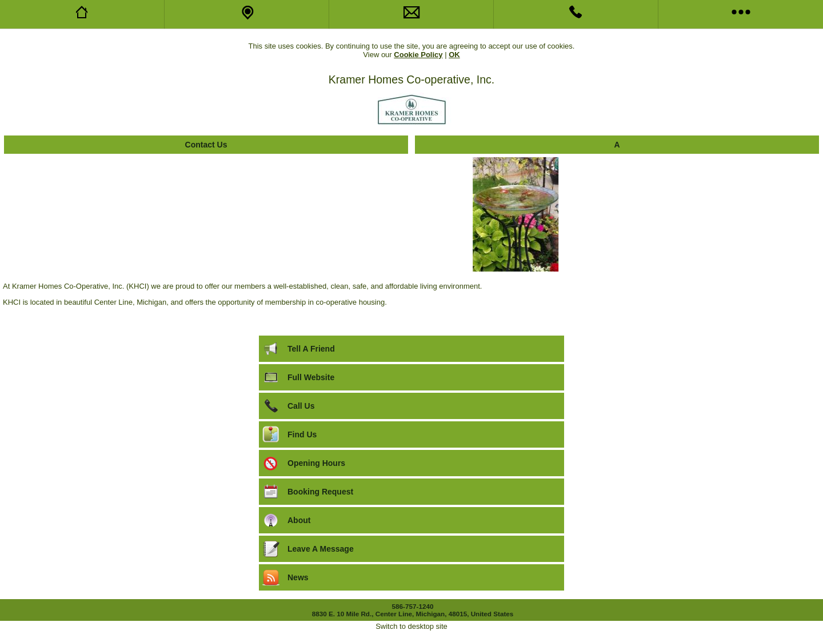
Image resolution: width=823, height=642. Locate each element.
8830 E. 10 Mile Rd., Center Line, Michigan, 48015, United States (413, 613)
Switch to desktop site (411, 626)
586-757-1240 (413, 606)
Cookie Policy (418, 54)
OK (454, 54)
